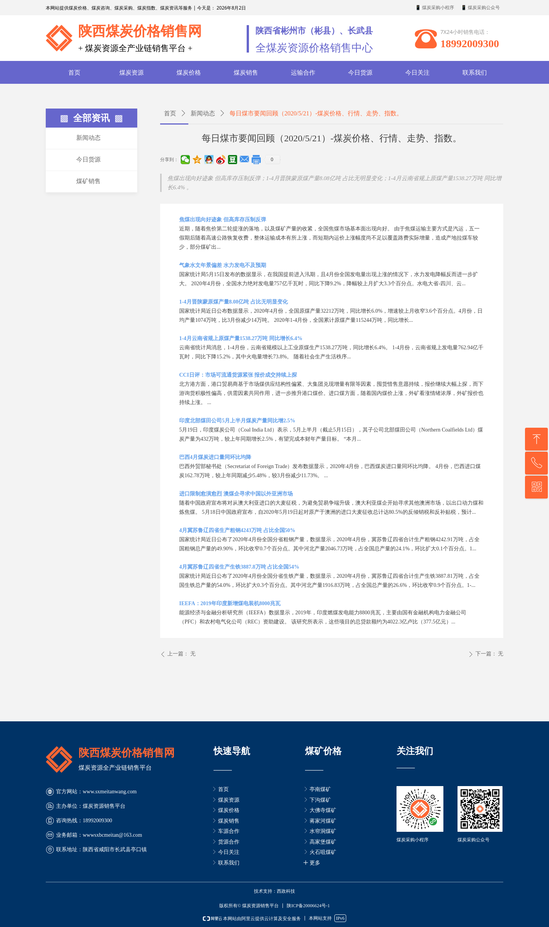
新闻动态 (203, 113)
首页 (170, 113)
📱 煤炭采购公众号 (480, 7)
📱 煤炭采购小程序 (434, 7)
